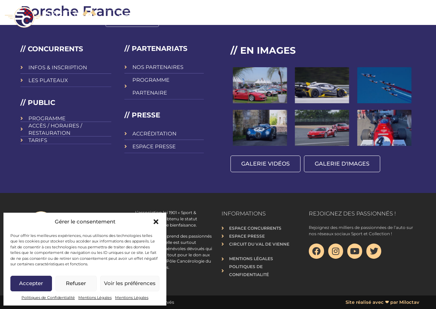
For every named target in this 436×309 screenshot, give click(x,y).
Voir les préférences (130, 283)
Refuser (76, 283)
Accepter (31, 283)
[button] (155, 221)
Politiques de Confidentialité (48, 297)
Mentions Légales (95, 297)
